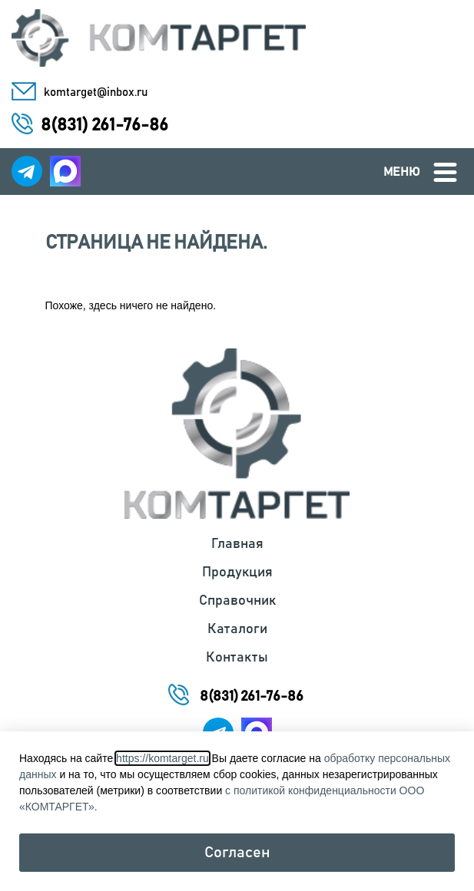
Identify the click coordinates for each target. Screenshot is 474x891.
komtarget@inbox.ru (96, 92)
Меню (401, 172)
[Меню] (445, 172)
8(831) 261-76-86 (104, 125)
